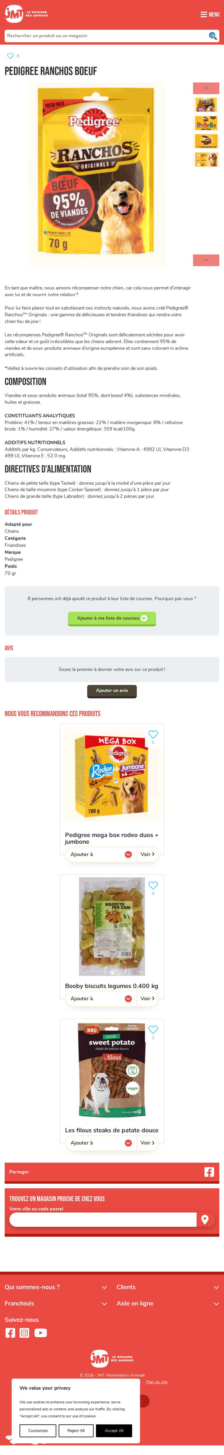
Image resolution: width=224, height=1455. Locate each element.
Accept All (114, 1431)
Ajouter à (93, 865)
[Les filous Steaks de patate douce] (112, 1090)
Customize (38, 1431)
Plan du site (156, 1391)
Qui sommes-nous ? (32, 1296)
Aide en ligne (135, 1313)
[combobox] (112, 36)
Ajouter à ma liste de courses (112, 626)
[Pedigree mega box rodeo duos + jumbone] (112, 798)
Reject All (76, 1431)
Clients (126, 1296)
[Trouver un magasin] (206, 1229)
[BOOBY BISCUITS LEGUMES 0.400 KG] (112, 945)
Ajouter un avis (112, 699)
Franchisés (19, 1313)
